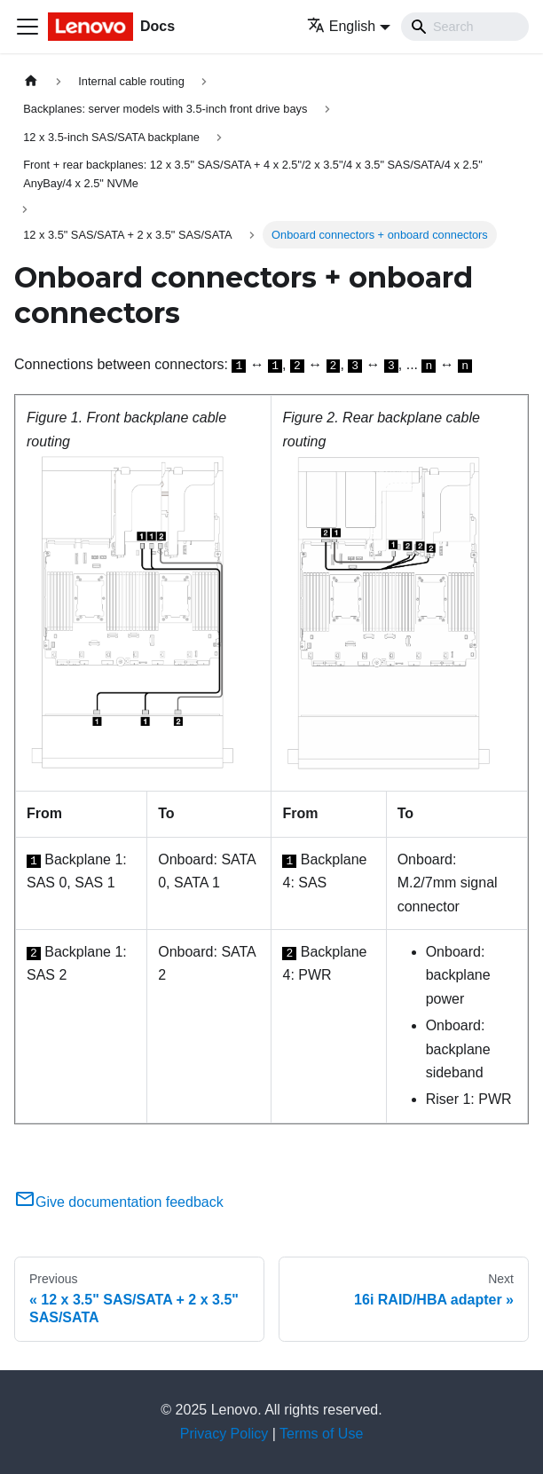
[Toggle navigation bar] (27, 26)
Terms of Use (321, 1433)
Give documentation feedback (119, 1202)
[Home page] (31, 81)
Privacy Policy (224, 1433)
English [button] (341, 26)
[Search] (465, 26)
